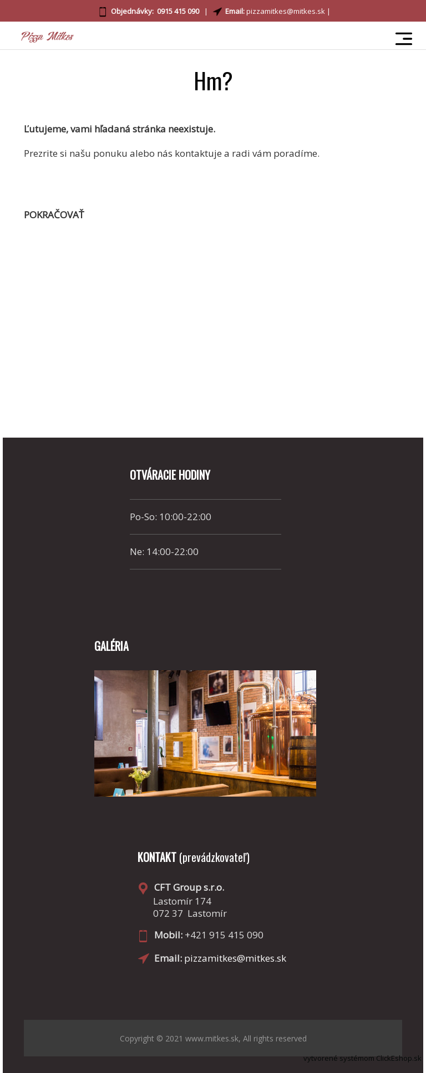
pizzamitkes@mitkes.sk (285, 11)
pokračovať (54, 214)
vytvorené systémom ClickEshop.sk (362, 1058)
